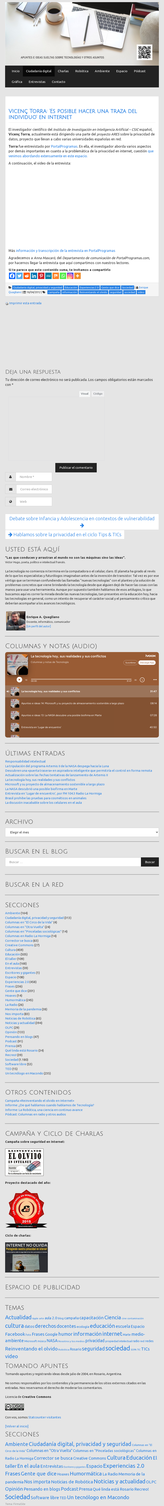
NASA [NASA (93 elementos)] (52, 1340)
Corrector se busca (18, 940)
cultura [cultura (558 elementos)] (14, 1325)
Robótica (81, 71)
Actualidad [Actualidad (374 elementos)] (18, 1317)
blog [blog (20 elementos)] (61, 1318)
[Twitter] (19, 276)
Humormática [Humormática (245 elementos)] (86, 1474)
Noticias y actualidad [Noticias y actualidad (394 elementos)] (119, 1481)
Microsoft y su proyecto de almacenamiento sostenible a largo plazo (55, 784)
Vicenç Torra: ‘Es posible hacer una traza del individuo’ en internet (73, 114)
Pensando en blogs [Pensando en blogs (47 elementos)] (42, 1489)
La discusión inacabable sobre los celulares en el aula (43, 802)
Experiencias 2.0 (17, 982)
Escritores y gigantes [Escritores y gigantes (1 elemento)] (75, 1467)
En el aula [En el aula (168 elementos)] (28, 1466)
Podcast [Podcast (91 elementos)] (69, 1488)
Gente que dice (16, 991)
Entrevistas (37, 82)
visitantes (54, 1417)
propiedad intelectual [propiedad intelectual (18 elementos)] (118, 1341)
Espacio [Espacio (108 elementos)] (94, 1466)
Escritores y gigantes (20, 972)
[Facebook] (12, 276)
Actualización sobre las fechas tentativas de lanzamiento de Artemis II (56, 775)
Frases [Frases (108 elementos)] (38, 1334)
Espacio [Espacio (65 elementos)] (138, 1326)
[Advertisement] (37, 336)
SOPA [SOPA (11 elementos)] (133, 1349)
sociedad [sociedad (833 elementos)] (117, 1348)
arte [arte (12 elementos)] (41, 1318)
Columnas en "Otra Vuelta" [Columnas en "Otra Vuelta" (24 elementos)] (49, 1450)
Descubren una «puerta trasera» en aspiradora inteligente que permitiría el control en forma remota (78, 770)
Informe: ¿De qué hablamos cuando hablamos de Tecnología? (49, 1105)
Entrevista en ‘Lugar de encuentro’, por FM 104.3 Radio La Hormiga (53, 793)
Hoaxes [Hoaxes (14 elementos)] (63, 1474)
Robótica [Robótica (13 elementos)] (63, 1349)
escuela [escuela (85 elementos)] (123, 1326)
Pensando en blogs (19, 1037)
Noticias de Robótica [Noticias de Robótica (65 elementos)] (72, 1481)
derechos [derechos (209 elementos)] (45, 1326)
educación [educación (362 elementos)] (102, 1326)
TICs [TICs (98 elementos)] (145, 1348)
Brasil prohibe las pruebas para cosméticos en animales (45, 798)
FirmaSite (19, 1503)
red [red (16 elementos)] (142, 1341)
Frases (10, 986)
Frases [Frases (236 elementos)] (12, 1474)
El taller (10, 959)
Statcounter (37, 1417)
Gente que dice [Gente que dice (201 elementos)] (39, 1474)
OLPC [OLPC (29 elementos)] (151, 1482)
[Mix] (56, 276)
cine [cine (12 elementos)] (124, 1318)
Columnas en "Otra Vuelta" (24, 927)
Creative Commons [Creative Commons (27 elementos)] (89, 1458)
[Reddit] (26, 276)
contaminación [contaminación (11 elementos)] (135, 1318)
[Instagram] (70, 276)
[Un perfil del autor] (38, 626)
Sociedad (11, 1059)
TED (8, 1069)
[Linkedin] (34, 276)
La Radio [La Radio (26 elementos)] (110, 1474)
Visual (84, 393)
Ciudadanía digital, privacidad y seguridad (34, 918)
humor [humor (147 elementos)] (65, 1334)
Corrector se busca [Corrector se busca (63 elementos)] (53, 1458)
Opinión (11, 1032)
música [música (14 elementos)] (42, 1341)
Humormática (15, 1000)
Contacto (58, 82)
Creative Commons (19, 945)
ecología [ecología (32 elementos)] (83, 1326)
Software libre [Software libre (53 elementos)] (45, 1497)
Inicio (16, 71)
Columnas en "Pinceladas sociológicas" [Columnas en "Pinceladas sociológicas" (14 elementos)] (104, 1451)
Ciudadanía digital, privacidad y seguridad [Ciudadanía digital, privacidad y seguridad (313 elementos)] (80, 1444)
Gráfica (17, 82)
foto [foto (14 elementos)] (28, 1334)
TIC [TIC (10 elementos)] (139, 1349)
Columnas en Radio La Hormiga (28, 936)
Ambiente (102, 71)
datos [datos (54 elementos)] (29, 1326)
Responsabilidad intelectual (25, 761)
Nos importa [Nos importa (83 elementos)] (37, 1481)
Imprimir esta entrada (25, 303)
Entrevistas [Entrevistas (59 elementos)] (51, 1466)
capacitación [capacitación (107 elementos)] (91, 1317)
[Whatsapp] (63, 276)
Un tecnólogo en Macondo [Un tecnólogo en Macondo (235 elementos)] (98, 1497)
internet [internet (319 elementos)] (112, 1334)
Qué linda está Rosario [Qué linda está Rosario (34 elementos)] (113, 1489)
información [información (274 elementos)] (87, 1334)
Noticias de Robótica (20, 1018)
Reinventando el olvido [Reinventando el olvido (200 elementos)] (31, 1348)
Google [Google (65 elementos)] (51, 1334)
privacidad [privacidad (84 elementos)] (95, 1340)
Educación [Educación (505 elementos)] (139, 1457)
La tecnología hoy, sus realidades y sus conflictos (40, 780)
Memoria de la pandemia (23, 1009)
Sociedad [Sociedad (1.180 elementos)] (17, 1496)
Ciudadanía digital (38, 71)
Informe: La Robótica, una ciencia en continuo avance (44, 1110)
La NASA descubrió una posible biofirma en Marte (41, 789)
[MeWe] (48, 276)
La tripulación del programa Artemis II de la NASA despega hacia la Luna (57, 766)
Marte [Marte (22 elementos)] (127, 1334)
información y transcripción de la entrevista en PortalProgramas (65, 251)
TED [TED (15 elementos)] (63, 1498)
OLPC (9, 1027)
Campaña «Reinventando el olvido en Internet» (39, 1100)
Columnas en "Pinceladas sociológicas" (33, 931)
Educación (12, 954)
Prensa (10, 1046)
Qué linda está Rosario (21, 1050)
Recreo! (10, 1055)
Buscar (150, 862)
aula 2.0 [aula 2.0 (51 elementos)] (51, 1318)
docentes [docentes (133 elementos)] (66, 1326)
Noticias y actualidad (20, 1023)
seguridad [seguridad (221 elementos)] (93, 1348)
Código (97, 393)
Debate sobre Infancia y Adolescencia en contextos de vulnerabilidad (82, 522)
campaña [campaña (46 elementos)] (71, 1318)
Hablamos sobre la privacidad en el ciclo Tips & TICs (64, 534)
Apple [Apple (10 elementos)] (35, 1318)
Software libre (15, 1064)
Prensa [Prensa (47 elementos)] (85, 1489)
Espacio (121, 71)
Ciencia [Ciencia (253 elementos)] (112, 1317)
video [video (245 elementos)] (11, 1356)
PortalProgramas (64, 146)
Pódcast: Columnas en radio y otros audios (35, 1114)
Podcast (11, 1041)
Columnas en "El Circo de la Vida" (29, 922)
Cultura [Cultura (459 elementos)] (116, 1457)
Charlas (63, 71)
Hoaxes (10, 995)
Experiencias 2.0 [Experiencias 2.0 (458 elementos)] (123, 1465)
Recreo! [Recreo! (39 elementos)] (141, 1489)
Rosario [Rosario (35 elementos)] (75, 1349)
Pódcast (140, 71)
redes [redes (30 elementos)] (149, 1341)
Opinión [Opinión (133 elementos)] (14, 1488)
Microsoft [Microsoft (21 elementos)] (30, 1341)
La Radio (11, 1004)
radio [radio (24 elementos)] (136, 1341)
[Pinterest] (41, 276)
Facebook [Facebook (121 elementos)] (15, 1334)
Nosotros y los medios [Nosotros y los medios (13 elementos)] (71, 1341)
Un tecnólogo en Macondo (24, 1073)
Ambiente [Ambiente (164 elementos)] (16, 1444)
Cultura (10, 950)
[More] (77, 276)
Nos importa (14, 1014)
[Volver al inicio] (17, 1426)
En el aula (12, 963)
